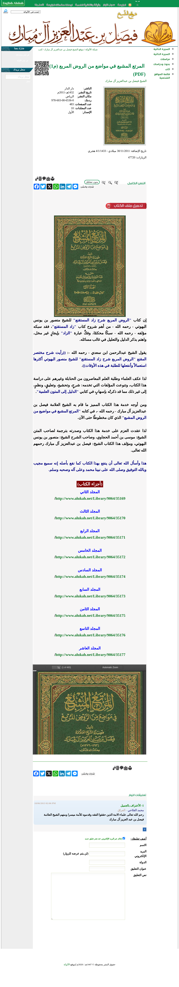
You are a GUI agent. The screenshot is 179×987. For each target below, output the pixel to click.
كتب (167, 69)
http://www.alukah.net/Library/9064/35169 (90, 498)
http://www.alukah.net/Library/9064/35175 (90, 615)
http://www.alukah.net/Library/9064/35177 (90, 654)
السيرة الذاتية (162, 49)
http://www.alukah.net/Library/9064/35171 (90, 537)
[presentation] (119, 933)
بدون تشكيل (92, 182)
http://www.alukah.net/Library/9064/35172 (90, 557)
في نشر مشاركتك (22, 55)
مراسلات (165, 59)
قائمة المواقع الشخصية (162, 76)
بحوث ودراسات (161, 64)
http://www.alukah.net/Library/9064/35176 (90, 635)
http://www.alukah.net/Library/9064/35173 (90, 596)
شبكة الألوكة (91, 49)
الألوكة (67, 964)
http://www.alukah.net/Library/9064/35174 (90, 576)
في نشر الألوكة (22, 61)
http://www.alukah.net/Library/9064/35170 (90, 518)
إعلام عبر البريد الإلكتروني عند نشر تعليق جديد (104, 839)
